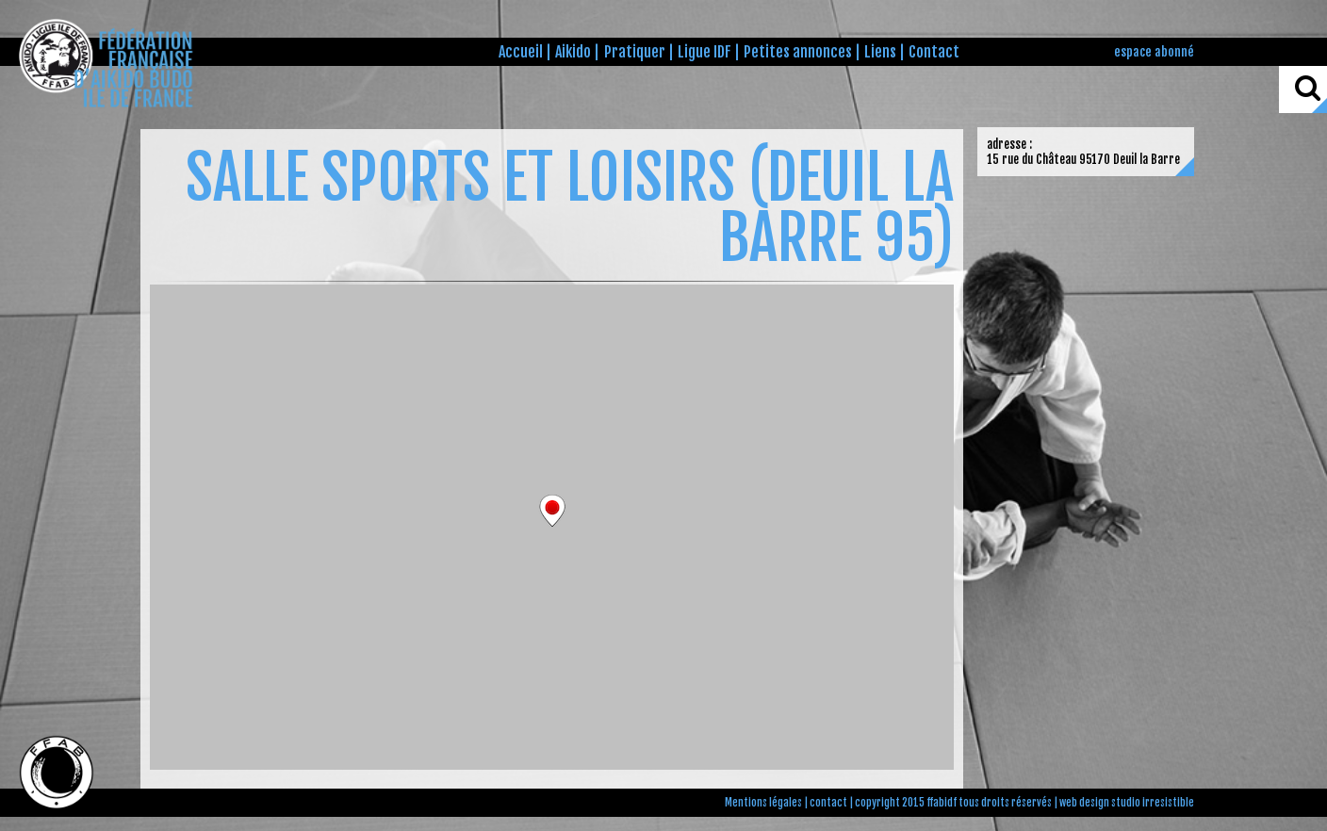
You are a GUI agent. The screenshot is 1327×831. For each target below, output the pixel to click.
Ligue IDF (704, 51)
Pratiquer (634, 51)
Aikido (573, 51)
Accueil (521, 51)
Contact (934, 51)
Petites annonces (798, 51)
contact (828, 802)
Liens (880, 51)
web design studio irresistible (1126, 802)
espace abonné (1154, 51)
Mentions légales (763, 802)
